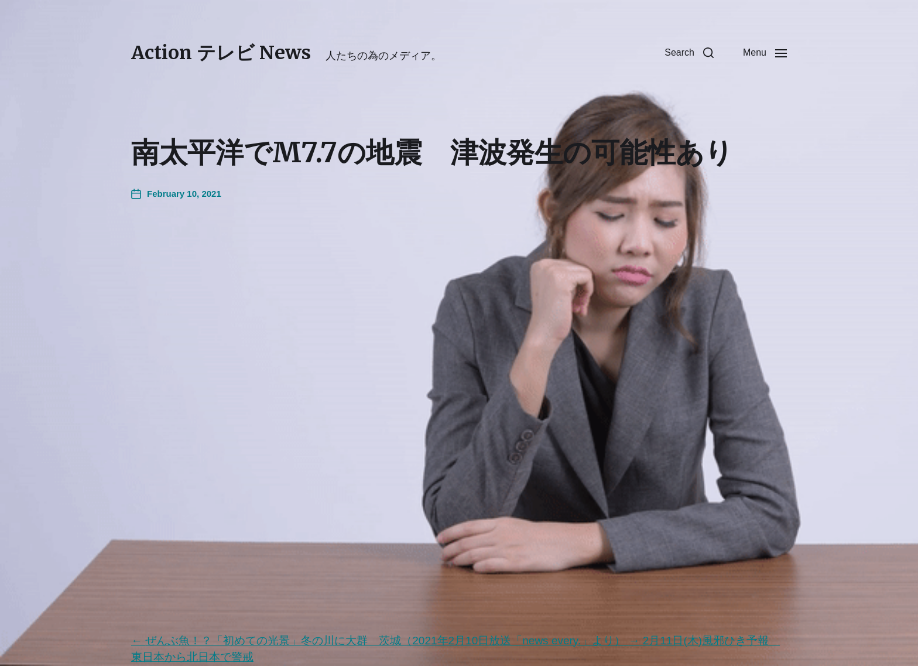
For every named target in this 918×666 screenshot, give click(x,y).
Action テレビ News (221, 52)
